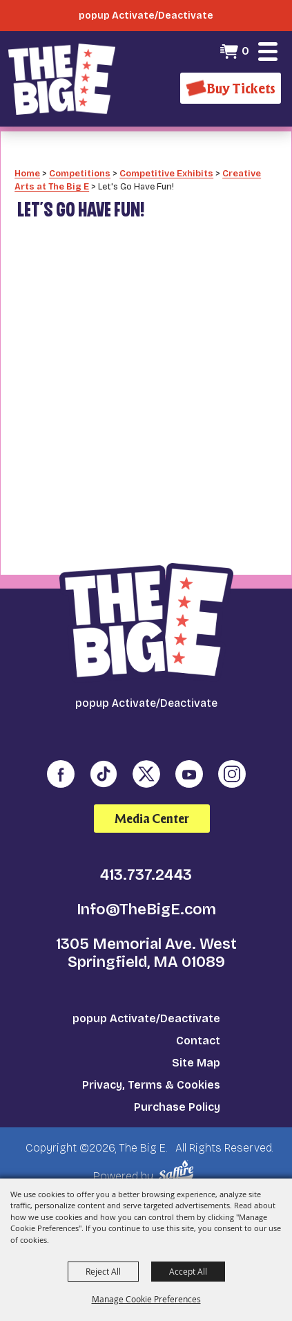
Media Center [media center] (152, 818)
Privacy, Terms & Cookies (151, 1084)
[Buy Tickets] (230, 88)
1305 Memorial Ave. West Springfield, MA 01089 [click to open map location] (146, 953)
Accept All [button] (188, 1271)
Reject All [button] (103, 1271)
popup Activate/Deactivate (146, 1018)
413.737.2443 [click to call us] (146, 875)
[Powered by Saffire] (178, 1171)
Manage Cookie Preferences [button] (146, 1298)
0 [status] (245, 50)
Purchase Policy (177, 1107)
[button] (268, 51)
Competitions (79, 173)
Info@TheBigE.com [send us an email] (146, 909)
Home (27, 173)
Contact (198, 1040)
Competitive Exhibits (166, 173)
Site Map (196, 1062)
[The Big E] (61, 79)
